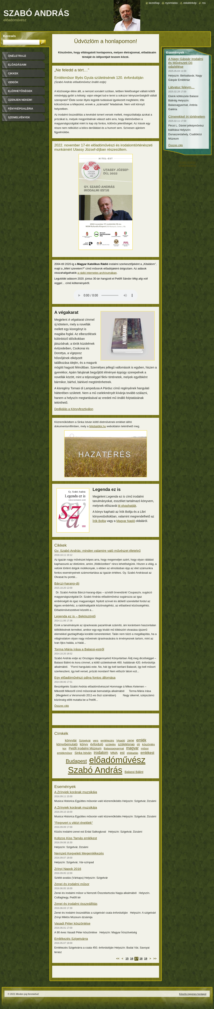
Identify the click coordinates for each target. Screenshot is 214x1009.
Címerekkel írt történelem (186, 116)
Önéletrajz (17, 55)
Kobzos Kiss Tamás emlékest (75, 838)
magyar (132, 748)
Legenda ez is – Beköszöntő (75, 616)
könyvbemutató (67, 744)
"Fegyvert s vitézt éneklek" (73, 822)
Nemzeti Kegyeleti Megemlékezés (79, 853)
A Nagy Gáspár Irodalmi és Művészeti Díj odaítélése (185, 62)
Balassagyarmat (114, 748)
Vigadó (120, 740)
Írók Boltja (99, 521)
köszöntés (148, 744)
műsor (145, 748)
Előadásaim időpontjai (17, 66)
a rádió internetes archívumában (97, 272)
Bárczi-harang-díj (66, 583)
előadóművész (117, 760)
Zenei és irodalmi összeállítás (75, 903)
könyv (84, 744)
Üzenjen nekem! (20, 99)
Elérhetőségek (20, 91)
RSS (204, 3)
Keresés (9, 36)
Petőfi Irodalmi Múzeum (85, 748)
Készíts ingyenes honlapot (192, 994)
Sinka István (83, 753)
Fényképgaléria (20, 108)
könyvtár (71, 740)
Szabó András (95, 770)
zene (130, 740)
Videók (13, 82)
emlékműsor (64, 753)
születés (110, 744)
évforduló (96, 744)
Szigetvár (85, 740)
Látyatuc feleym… (181, 87)
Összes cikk (61, 705)
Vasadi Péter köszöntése (72, 923)
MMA (114, 753)
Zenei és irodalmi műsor (71, 884)
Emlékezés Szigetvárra (71, 938)
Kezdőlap (154, 3)
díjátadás (132, 753)
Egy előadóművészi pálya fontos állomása (84, 677)
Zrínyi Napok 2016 (67, 869)
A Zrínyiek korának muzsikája (75, 792)
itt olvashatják (127, 505)
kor (64, 748)
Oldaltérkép (190, 3)
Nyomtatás (171, 3)
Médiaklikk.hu (97, 426)
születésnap (126, 744)
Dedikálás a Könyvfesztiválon (73, 409)
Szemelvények (19, 117)
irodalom (101, 752)
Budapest (76, 761)
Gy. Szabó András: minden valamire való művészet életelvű (97, 550)
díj (138, 744)
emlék (141, 740)
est (122, 753)
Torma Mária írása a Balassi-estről (79, 649)
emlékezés (107, 740)
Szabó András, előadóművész (187, 164)
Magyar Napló (125, 521)
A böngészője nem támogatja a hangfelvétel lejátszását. (106, 295)
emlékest (147, 753)
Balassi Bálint (134, 772)
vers (95, 740)
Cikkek (13, 73)
